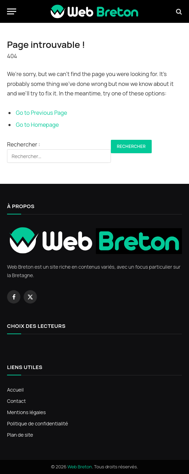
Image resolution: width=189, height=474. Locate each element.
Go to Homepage (37, 125)
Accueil (15, 389)
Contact (16, 401)
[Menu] (11, 11)
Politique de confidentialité (37, 423)
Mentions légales (26, 412)
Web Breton (79, 466)
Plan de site (20, 434)
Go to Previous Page (41, 113)
